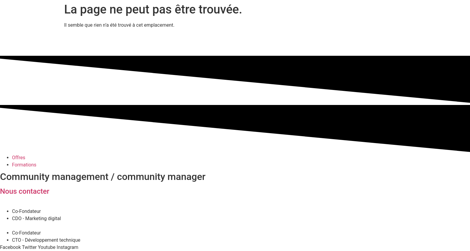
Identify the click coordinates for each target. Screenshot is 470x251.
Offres (18, 157)
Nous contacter (24, 191)
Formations (24, 165)
